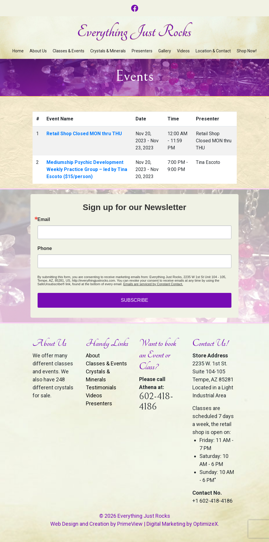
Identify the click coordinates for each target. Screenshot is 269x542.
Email (44, 219)
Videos (183, 51)
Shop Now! (247, 51)
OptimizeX (205, 524)
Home (18, 51)
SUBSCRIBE (134, 300)
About (93, 355)
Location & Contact (213, 51)
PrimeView (130, 524)
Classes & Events (68, 51)
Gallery (164, 51)
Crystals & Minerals (108, 51)
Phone (45, 248)
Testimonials (101, 387)
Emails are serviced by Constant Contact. (153, 284)
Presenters (142, 51)
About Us (38, 51)
